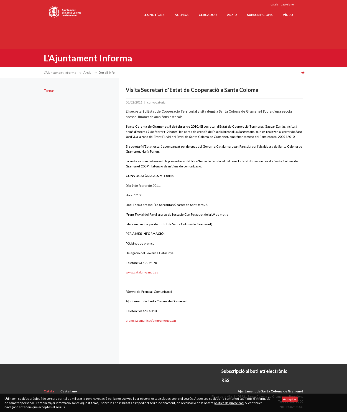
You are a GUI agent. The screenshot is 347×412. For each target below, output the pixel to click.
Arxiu (232, 15)
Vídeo (288, 15)
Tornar (49, 90)
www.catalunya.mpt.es (142, 272)
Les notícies (153, 15)
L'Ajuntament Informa (63, 72)
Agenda (182, 15)
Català (274, 4)
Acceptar (289, 399)
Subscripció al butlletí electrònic (254, 371)
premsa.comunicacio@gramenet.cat (151, 320)
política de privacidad (229, 403)
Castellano (287, 4)
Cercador (208, 15)
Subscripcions (260, 15)
